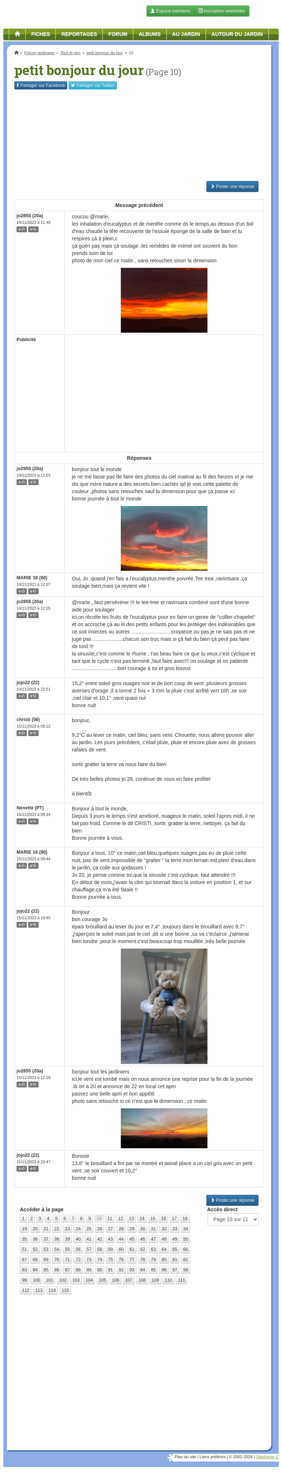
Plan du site (185, 1457)
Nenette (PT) (30, 807)
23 (67, 1228)
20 (35, 1228)
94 (142, 1269)
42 (99, 1239)
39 (67, 1239)
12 (120, 1218)
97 (175, 1269)
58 (99, 1249)
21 (46, 1228)
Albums (150, 34)
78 (142, 1259)
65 (175, 1249)
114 (52, 1290)
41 (89, 1239)
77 (132, 1259)
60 (121, 1249)
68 (35, 1259)
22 (56, 1228)
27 (110, 1228)
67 (24, 1259)
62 (142, 1249)
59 (110, 1249)
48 (164, 1239)
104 (89, 1280)
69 (46, 1259)
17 (174, 1218)
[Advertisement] (139, 135)
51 (24, 1249)
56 (78, 1249)
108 (142, 1280)
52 (35, 1249)
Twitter (93, 85)
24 (78, 1228)
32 (164, 1228)
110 (168, 1280)
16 (163, 1218)
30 (142, 1228)
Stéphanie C (267, 1457)
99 (24, 1280)
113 (39, 1290)
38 (56, 1239)
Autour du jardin (237, 34)
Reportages (79, 34)
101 (49, 1280)
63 (153, 1249)
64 (164, 1249)
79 (153, 1259)
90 (99, 1269)
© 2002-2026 (241, 1457)
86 (56, 1269)
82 (185, 1259)
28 (121, 1228)
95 (153, 1269)
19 (24, 1228)
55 (67, 1249)
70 (56, 1259)
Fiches (40, 34)
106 (115, 1280)
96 (164, 1269)
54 (56, 1249)
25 (89, 1228)
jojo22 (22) (28, 682)
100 (36, 1280)
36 (35, 1239)
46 (142, 1239)
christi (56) (28, 719)
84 (35, 1269)
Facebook (41, 85)
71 (67, 1259)
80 (164, 1259)
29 (132, 1228)
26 (99, 1228)
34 (185, 1228)
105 (102, 1280)
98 (185, 1269)
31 (153, 1228)
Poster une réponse (232, 186)
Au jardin (186, 34)
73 (89, 1259)
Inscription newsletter (221, 11)
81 (175, 1259)
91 (110, 1269)
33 (175, 1228)
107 (129, 1280)
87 (67, 1269)
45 (132, 1239)
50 (185, 1239)
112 (25, 1290)
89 (89, 1269)
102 (62, 1280)
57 (89, 1249)
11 (109, 1218)
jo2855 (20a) (30, 215)
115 (65, 1290)
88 (78, 1269)
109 (155, 1280)
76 (121, 1259)
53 (46, 1249)
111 (181, 1280)
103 (76, 1280)
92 (121, 1269)
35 (24, 1239)
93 (132, 1269)
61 (132, 1249)
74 (99, 1259)
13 (131, 1218)
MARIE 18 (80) (32, 577)
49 (175, 1239)
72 (78, 1259)
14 (142, 1218)
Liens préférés (212, 1457)
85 (46, 1269)
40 (78, 1239)
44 (121, 1239)
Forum (117, 34)
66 (185, 1249)
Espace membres (171, 11)
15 (152, 1218)
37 (46, 1239)
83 (24, 1269)
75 (110, 1259)
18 (184, 1218)
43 (110, 1239)
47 (153, 1239)
